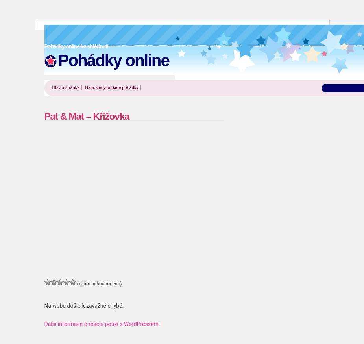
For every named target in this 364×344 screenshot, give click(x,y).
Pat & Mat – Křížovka (86, 116)
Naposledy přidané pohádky (111, 87)
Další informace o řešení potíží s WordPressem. (102, 324)
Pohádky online (113, 60)
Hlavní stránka (66, 87)
